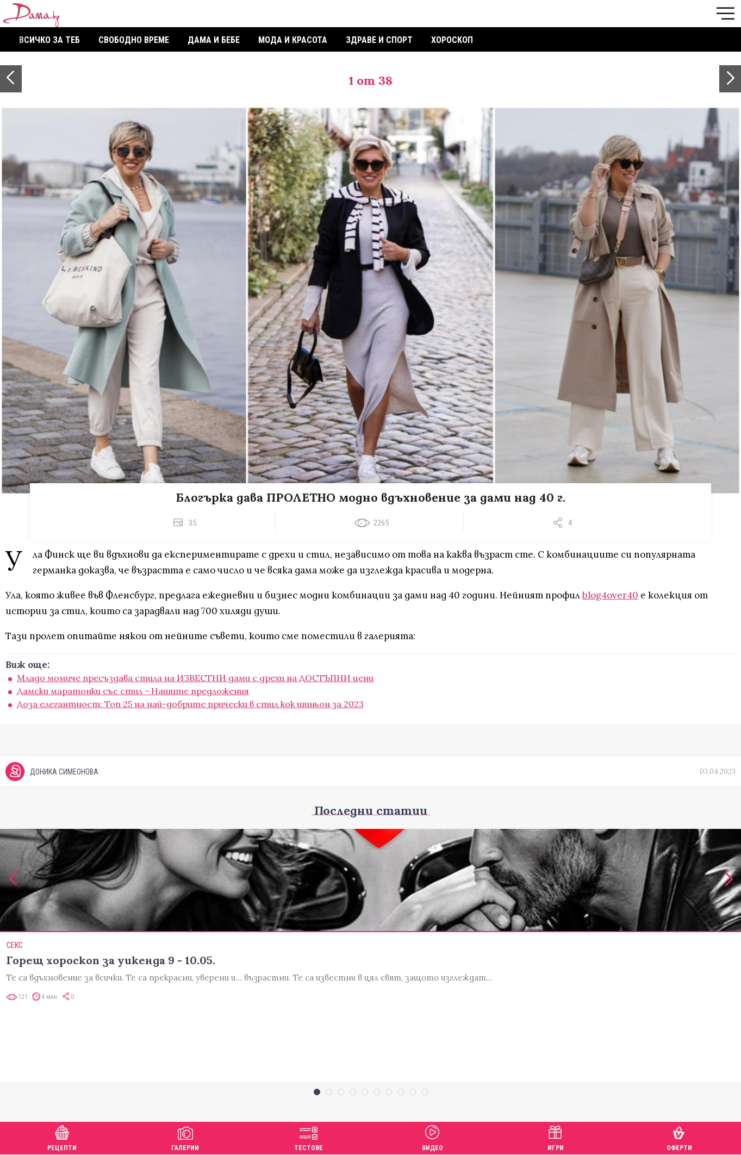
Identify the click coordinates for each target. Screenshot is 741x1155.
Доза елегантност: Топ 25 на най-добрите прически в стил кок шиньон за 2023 (190, 703)
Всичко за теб (49, 40)
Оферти (679, 1137)
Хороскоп (452, 40)
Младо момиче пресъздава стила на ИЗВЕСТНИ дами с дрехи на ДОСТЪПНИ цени (195, 677)
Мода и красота (292, 40)
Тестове (308, 1137)
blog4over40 (610, 595)
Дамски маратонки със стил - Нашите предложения (133, 690)
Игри (555, 1137)
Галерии (185, 1137)
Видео (432, 1137)
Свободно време (133, 40)
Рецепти (62, 1137)
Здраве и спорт (379, 40)
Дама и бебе (214, 40)
